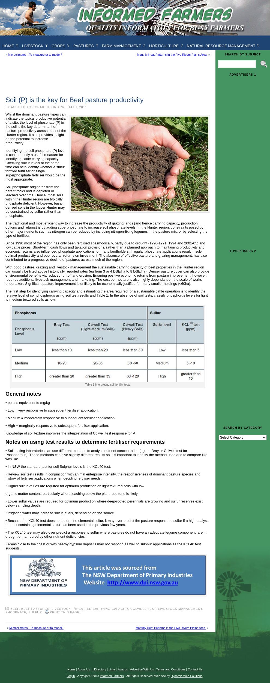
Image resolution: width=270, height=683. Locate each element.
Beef (14, 608)
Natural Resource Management (221, 46)
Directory (100, 669)
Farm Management (121, 46)
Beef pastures (35, 608)
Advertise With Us (142, 669)
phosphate (15, 612)
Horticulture (164, 46)
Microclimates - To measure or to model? (35, 54)
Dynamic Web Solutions (187, 676)
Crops (58, 46)
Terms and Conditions (170, 669)
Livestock (32, 46)
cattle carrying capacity (103, 608)
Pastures (83, 46)
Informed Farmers (112, 676)
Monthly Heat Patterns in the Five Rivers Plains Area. (172, 54)
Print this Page (64, 612)
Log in (71, 676)
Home (71, 669)
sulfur (35, 612)
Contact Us (195, 669)
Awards (123, 669)
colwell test (143, 608)
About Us (84, 669)
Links (112, 669)
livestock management (180, 608)
